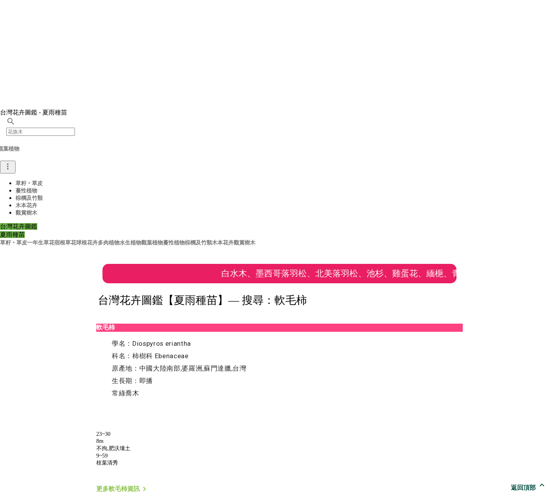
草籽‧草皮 (29, 183)
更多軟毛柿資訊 (122, 488)
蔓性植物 (26, 191)
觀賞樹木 (26, 213)
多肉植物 (109, 243)
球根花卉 (87, 243)
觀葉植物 (152, 243)
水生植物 (130, 243)
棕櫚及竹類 (29, 198)
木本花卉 (26, 205)
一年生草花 (40, 243)
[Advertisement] (279, 54)
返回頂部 (529, 487)
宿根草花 (65, 243)
